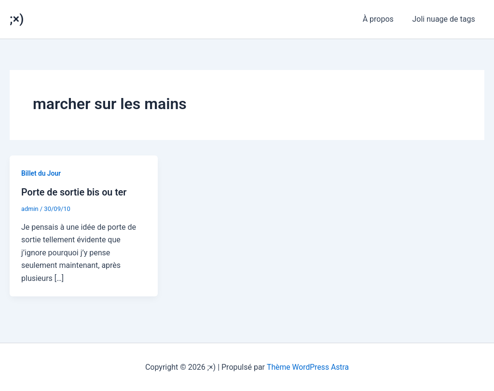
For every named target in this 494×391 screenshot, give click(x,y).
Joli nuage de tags (445, 19)
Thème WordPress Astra (308, 366)
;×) (17, 19)
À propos (383, 19)
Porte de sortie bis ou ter (74, 192)
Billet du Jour (41, 173)
